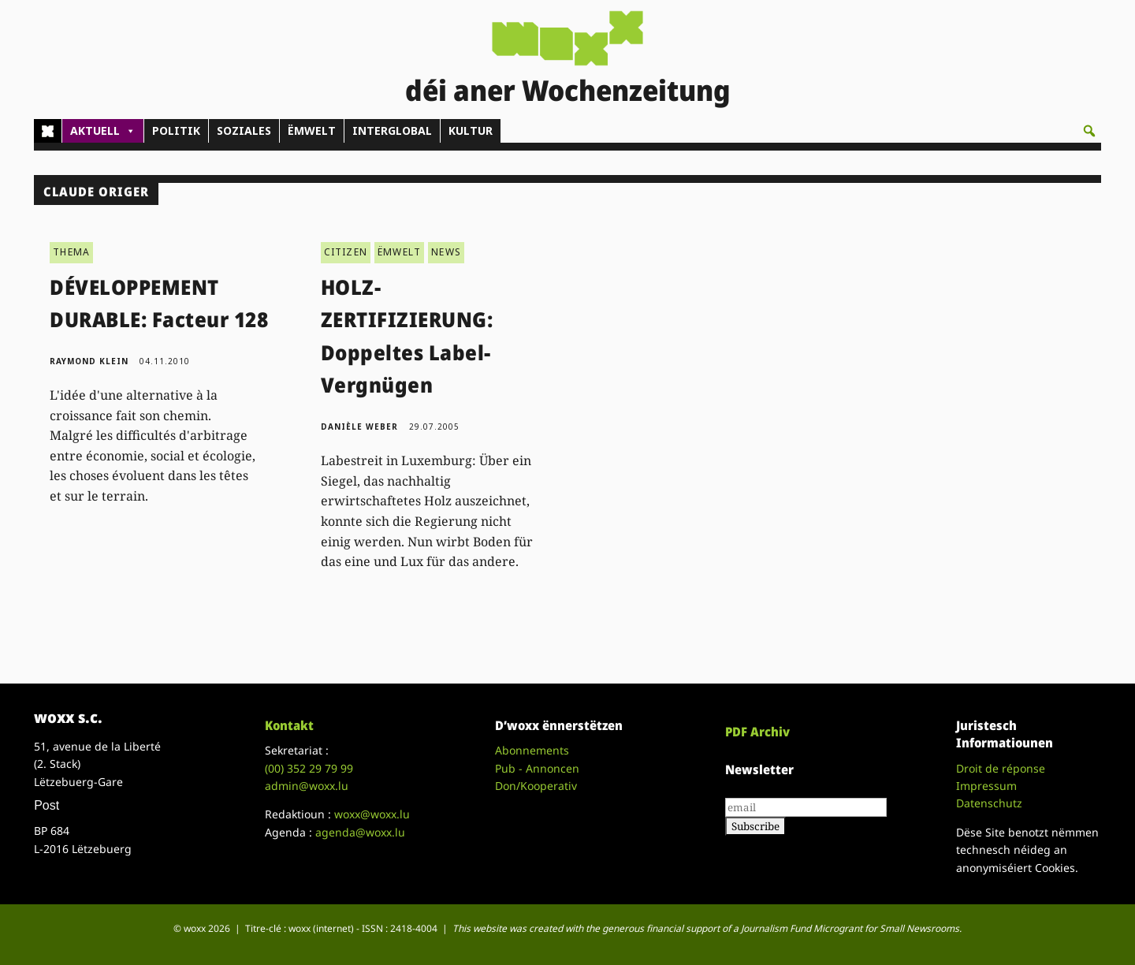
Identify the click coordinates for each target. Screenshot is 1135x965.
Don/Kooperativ (536, 785)
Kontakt (289, 725)
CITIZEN (345, 252)
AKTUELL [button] (103, 131)
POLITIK (176, 130)
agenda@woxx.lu (360, 832)
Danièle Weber (359, 426)
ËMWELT (312, 130)
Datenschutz (989, 802)
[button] (1089, 131)
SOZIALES (244, 130)
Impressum (986, 785)
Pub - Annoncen (537, 768)
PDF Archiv (757, 731)
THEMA (71, 252)
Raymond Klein (89, 361)
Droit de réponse (1000, 768)
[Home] (47, 131)
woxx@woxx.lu (372, 814)
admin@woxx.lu (306, 785)
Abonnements (532, 750)
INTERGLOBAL (392, 130)
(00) (309, 768)
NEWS (446, 252)
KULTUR (470, 130)
